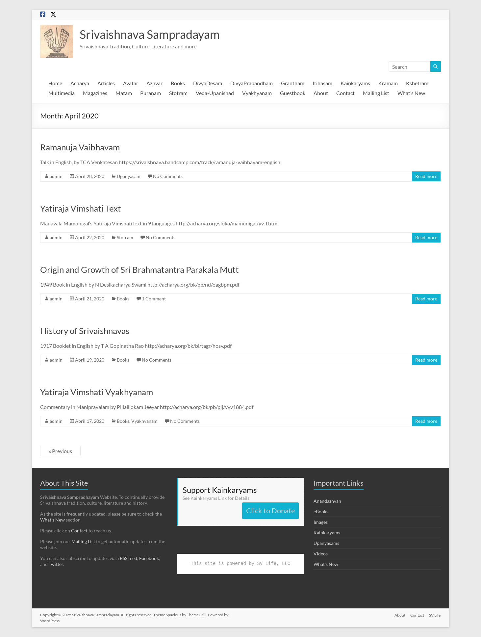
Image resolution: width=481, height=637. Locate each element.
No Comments (168, 176)
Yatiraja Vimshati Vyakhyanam (96, 392)
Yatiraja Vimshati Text (80, 208)
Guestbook (292, 93)
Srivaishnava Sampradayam (150, 34)
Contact (345, 93)
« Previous (60, 451)
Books (178, 83)
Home (55, 83)
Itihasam (322, 83)
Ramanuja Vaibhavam (80, 147)
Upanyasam (128, 176)
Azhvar (154, 83)
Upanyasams (326, 543)
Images (321, 522)
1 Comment (154, 298)
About (321, 93)
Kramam (388, 83)
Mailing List (376, 93)
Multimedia (61, 93)
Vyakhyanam (257, 93)
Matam (123, 93)
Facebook (149, 558)
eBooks (321, 511)
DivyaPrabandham (251, 83)
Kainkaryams (355, 83)
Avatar (130, 83)
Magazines (95, 93)
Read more (426, 176)
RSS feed (128, 558)
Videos (321, 553)
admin (56, 176)
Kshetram (417, 83)
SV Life (435, 614)
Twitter (56, 564)
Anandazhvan (327, 501)
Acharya (79, 83)
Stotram (178, 93)
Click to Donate (270, 510)
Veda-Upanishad (215, 93)
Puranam (150, 93)
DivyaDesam (207, 83)
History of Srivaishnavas (84, 330)
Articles (106, 83)
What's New (326, 564)
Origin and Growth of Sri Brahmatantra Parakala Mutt (139, 269)
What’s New (411, 93)
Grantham (292, 83)
